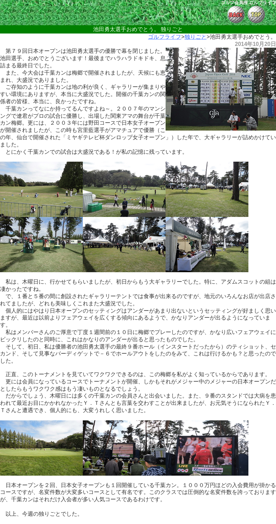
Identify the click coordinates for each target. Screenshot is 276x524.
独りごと (196, 37)
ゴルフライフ (164, 37)
